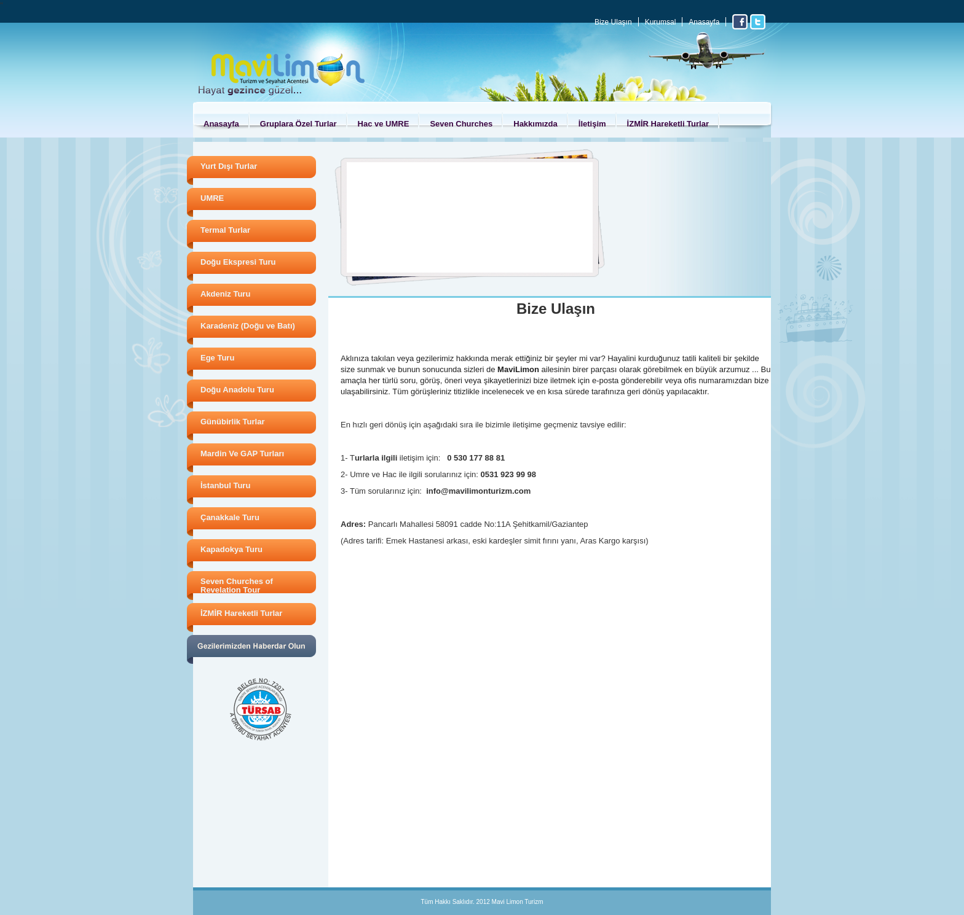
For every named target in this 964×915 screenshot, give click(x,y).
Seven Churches (461, 123)
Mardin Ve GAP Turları (242, 453)
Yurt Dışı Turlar (228, 166)
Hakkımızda (535, 123)
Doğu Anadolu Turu (237, 389)
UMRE (212, 198)
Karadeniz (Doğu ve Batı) (247, 325)
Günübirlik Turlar (232, 421)
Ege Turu (217, 357)
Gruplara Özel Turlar (298, 123)
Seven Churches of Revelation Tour (236, 585)
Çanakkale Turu (229, 517)
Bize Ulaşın (613, 22)
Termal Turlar (225, 230)
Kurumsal (660, 22)
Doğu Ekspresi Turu (238, 262)
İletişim (592, 123)
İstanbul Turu (225, 485)
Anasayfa (704, 22)
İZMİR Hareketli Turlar (668, 123)
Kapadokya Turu (231, 549)
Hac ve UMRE (383, 123)
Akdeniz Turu (225, 293)
